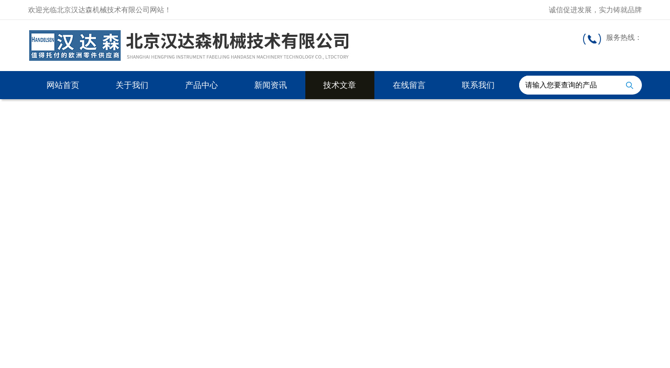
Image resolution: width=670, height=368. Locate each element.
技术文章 (339, 85)
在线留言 (409, 85)
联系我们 (478, 85)
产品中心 (201, 85)
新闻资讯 (270, 85)
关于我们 (132, 85)
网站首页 (63, 85)
